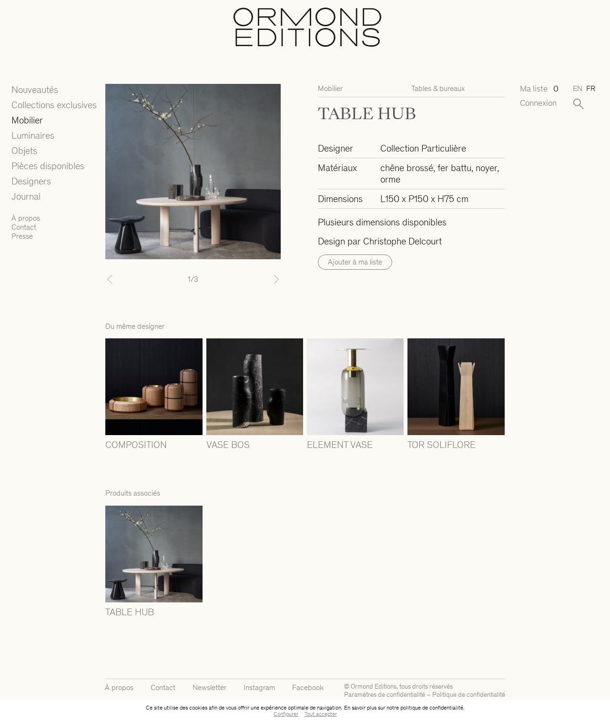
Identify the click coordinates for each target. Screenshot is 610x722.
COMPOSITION (136, 444)
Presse (22, 236)
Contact (23, 227)
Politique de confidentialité (468, 695)
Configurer (286, 714)
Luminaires (32, 135)
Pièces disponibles (47, 166)
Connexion (538, 103)
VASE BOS (228, 444)
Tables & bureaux (438, 88)
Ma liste (539, 89)
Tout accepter (321, 714)
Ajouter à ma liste (355, 261)
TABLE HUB (129, 612)
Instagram (259, 687)
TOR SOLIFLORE (441, 444)
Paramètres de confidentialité (384, 695)
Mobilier (27, 120)
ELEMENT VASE (340, 444)
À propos (25, 218)
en (577, 88)
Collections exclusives (54, 105)
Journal (26, 196)
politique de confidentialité (431, 707)
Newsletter (209, 687)
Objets (24, 150)
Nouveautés (34, 89)
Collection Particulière (423, 148)
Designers (31, 181)
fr (590, 88)
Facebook (308, 687)
